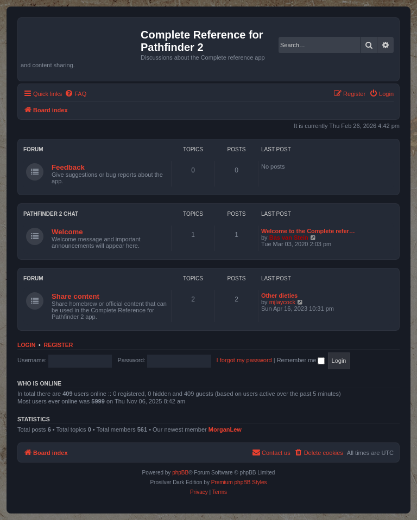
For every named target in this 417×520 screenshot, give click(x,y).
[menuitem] (75, 93)
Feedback (68, 167)
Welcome (67, 232)
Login (26, 345)
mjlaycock (282, 302)
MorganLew (225, 429)
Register (58, 345)
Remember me (301, 360)
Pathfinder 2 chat (50, 214)
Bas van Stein (288, 237)
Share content (75, 296)
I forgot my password (244, 360)
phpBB (180, 473)
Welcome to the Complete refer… (308, 231)
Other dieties (279, 295)
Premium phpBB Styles (239, 482)
